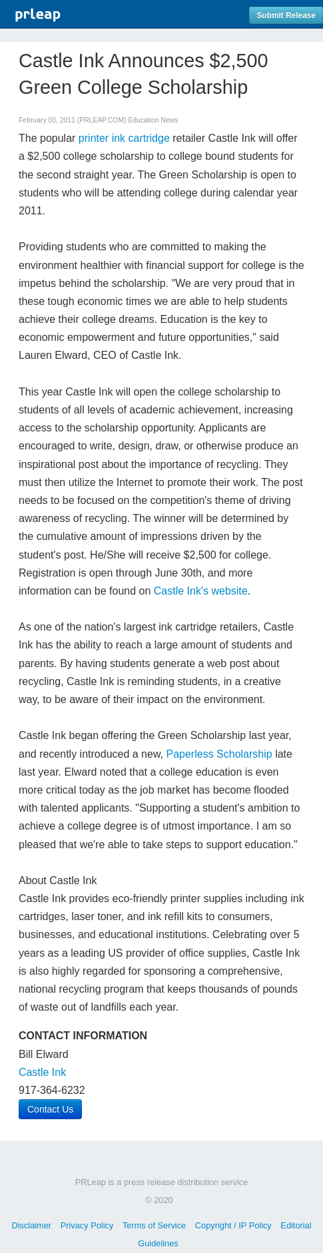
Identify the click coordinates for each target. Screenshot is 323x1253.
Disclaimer (31, 1225)
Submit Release (286, 15)
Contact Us (50, 1109)
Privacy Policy (87, 1225)
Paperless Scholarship (219, 754)
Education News (153, 120)
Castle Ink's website (201, 591)
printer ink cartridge (124, 138)
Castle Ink (42, 1072)
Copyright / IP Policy (233, 1225)
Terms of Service (154, 1225)
